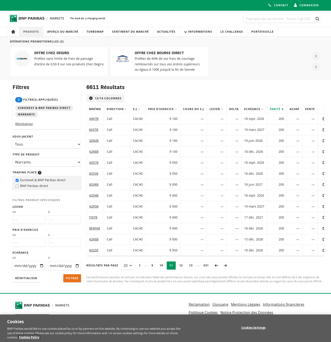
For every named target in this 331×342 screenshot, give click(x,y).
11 (172, 265)
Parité (275, 109)
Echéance (21, 253)
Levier (18, 207)
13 (192, 265)
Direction (116, 109)
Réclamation (199, 304)
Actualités (166, 32)
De (14, 212)
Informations (198, 32)
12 (182, 265)
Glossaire (220, 304)
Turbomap (95, 32)
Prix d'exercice (25, 230)
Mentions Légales (245, 304)
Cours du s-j (193, 109)
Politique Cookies (203, 312)
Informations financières (283, 304)
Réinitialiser (24, 124)
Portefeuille (262, 32)
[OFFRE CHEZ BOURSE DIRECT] (159, 61)
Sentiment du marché (130, 32)
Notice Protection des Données (246, 312)
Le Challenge (231, 32)
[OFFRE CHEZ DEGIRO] (59, 61)
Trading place (27, 172)
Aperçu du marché (62, 32)
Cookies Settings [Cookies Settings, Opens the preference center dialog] (253, 329)
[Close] (324, 329)
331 (207, 265)
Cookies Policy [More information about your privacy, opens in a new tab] (29, 339)
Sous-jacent (23, 136)
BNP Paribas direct (32, 186)
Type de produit (26, 154)
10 (163, 265)
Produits (31, 32)
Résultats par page (102, 265)
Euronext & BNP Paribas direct (41, 180)
